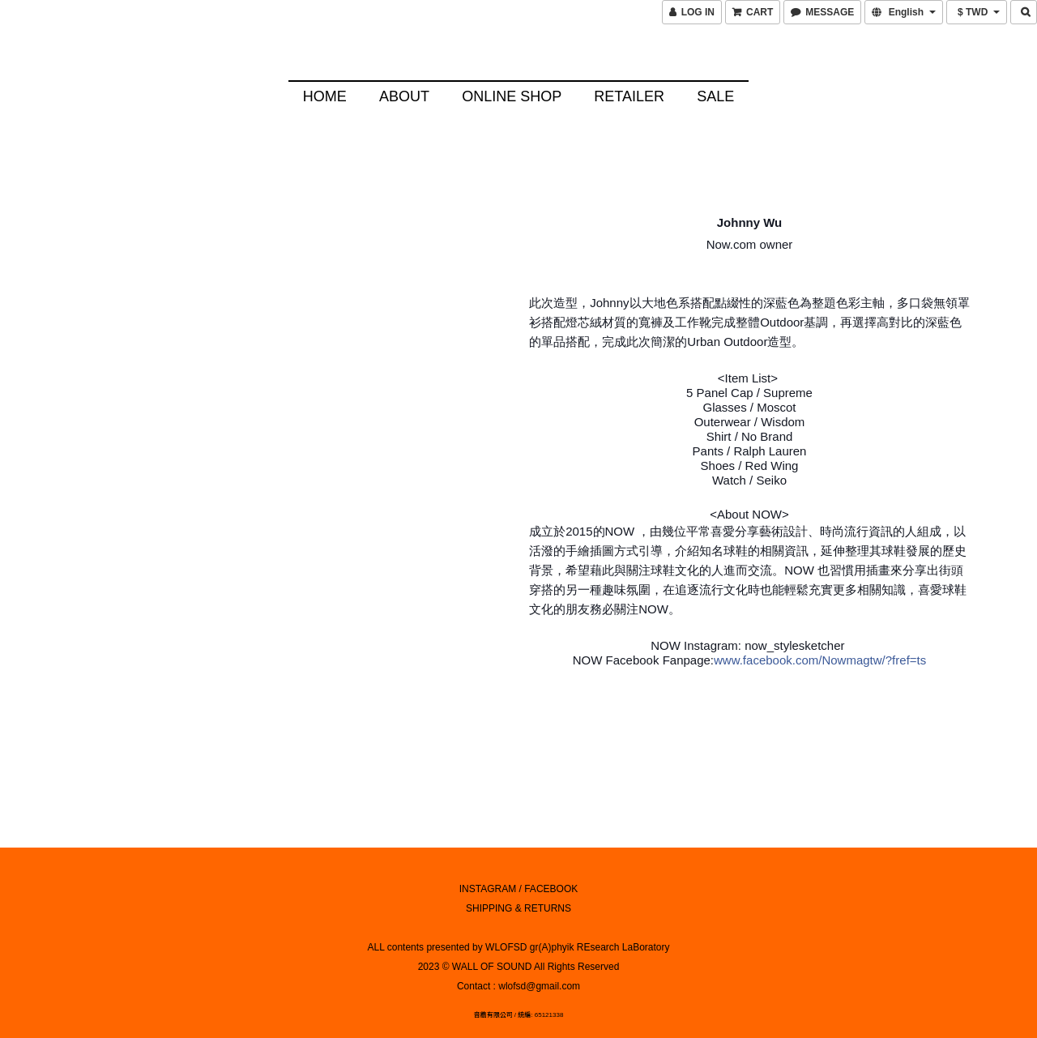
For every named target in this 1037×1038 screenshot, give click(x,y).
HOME (325, 96)
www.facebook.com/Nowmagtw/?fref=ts (820, 658)
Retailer (629, 96)
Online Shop (511, 96)
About (404, 96)
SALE (715, 96)
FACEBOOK (551, 886)
